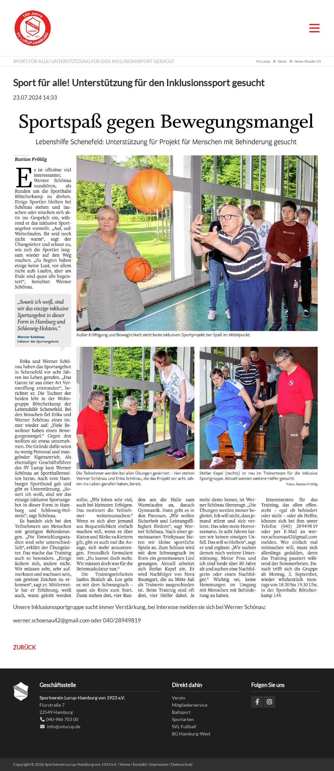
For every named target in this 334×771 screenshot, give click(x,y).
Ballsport (181, 712)
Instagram (269, 702)
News (282, 61)
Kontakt (139, 764)
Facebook (257, 702)
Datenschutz (182, 764)
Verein (178, 697)
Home (125, 764)
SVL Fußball (184, 726)
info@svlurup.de (63, 726)
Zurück (24, 647)
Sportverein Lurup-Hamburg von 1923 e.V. (32, 28)
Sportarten (183, 719)
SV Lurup (263, 61)
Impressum (158, 764)
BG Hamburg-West (191, 733)
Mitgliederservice (189, 705)
